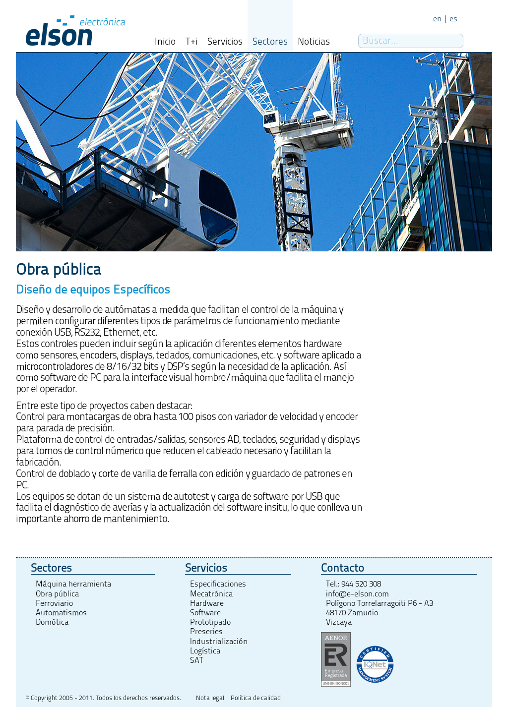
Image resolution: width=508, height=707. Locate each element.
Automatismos (61, 613)
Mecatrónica (211, 594)
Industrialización (219, 642)
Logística (205, 651)
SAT (196, 660)
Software (205, 613)
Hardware (207, 603)
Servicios (225, 42)
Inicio (165, 42)
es (453, 19)
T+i (191, 42)
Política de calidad (256, 698)
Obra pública (57, 594)
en (437, 19)
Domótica (52, 622)
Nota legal (210, 698)
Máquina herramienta (73, 584)
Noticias (314, 42)
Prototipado (210, 622)
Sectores (270, 42)
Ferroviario (54, 603)
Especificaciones (218, 584)
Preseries (206, 632)
